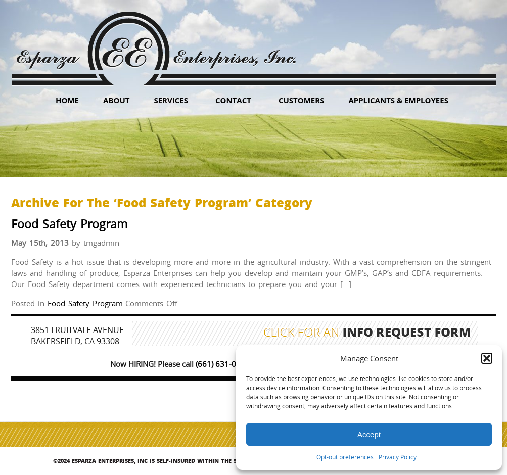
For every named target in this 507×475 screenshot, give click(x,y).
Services (171, 100)
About (116, 100)
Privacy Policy (398, 457)
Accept (369, 434)
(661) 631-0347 (223, 364)
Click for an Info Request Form (367, 333)
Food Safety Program (69, 224)
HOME (67, 100)
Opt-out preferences (345, 457)
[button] (487, 358)
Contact (233, 100)
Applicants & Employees (398, 100)
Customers (302, 100)
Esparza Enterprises (156, 41)
